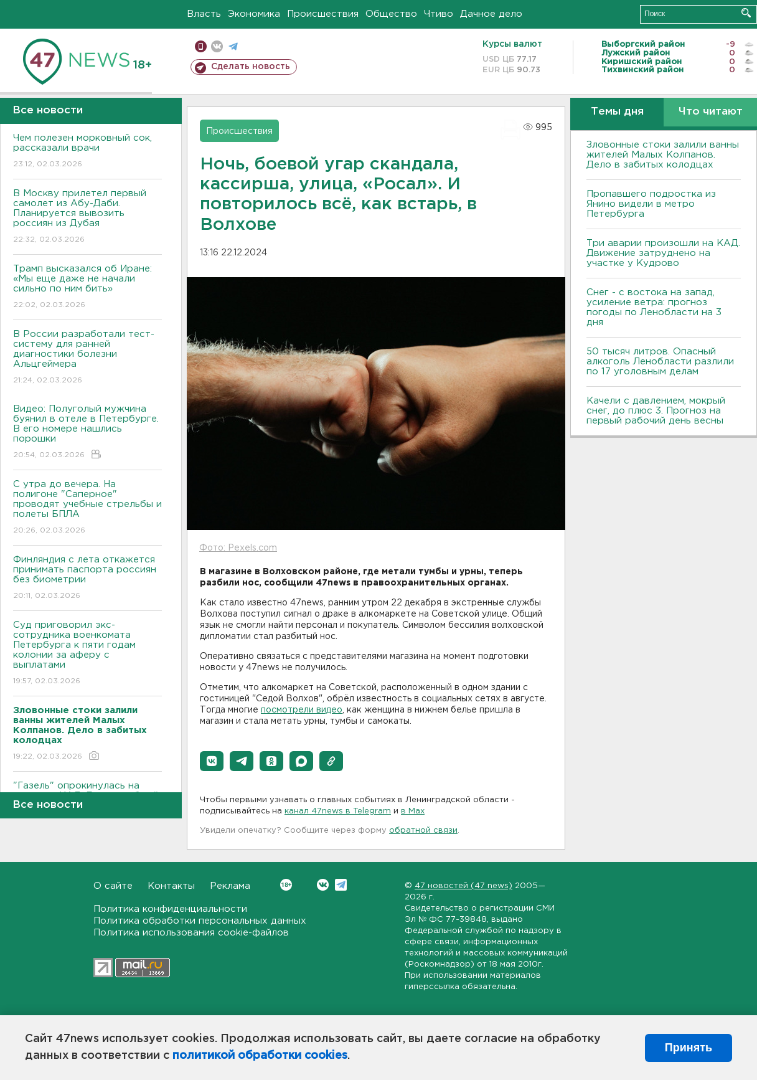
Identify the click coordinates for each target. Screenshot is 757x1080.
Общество (391, 14)
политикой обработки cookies (259, 1056)
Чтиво (438, 14)
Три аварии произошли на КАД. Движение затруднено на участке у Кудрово (663, 253)
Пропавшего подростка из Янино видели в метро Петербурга (651, 204)
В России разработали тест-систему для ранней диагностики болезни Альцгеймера (87, 358)
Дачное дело (491, 14)
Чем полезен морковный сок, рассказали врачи (87, 151)
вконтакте (217, 46)
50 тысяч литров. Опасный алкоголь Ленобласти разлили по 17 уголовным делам (660, 362)
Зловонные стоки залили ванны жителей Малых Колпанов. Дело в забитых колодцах (662, 155)
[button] (211, 761)
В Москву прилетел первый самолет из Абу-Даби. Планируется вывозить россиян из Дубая (87, 217)
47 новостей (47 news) (463, 886)
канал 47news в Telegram (337, 811)
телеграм (233, 46)
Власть (204, 14)
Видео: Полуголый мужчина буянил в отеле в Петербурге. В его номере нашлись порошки (87, 432)
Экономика (254, 14)
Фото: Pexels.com (238, 548)
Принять (688, 1047)
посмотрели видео (301, 710)
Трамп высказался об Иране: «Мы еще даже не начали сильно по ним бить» (87, 287)
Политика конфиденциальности (170, 909)
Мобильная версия (201, 46)
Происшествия (323, 14)
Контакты (171, 886)
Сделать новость (250, 66)
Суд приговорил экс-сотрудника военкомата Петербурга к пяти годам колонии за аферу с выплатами (87, 653)
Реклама (230, 886)
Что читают (711, 111)
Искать (746, 12)
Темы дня (617, 111)
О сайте (113, 886)
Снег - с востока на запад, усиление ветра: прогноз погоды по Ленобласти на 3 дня (654, 307)
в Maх (413, 811)
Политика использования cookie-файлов (191, 933)
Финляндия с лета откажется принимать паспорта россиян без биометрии (87, 578)
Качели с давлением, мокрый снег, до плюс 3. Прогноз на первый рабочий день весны (655, 411)
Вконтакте (286, 885)
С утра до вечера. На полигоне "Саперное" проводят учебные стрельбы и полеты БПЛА (87, 508)
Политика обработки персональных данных (199, 921)
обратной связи (423, 830)
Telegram (341, 885)
